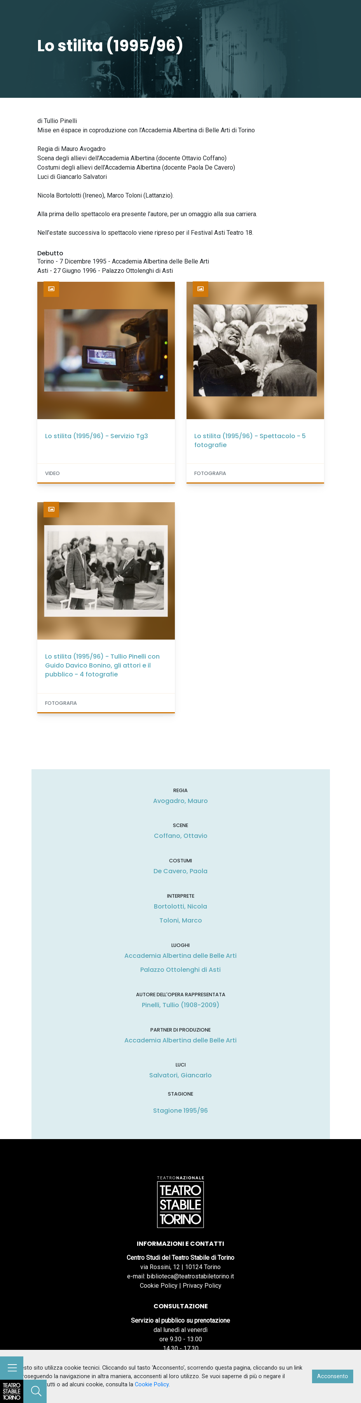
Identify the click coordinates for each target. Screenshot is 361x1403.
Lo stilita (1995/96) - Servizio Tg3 (96, 436)
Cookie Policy (159, 1285)
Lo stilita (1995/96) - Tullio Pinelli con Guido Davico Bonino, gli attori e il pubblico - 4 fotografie (102, 665)
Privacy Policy (202, 1285)
